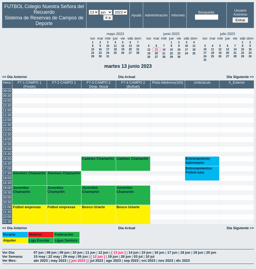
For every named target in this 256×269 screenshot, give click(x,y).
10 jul (150, 256)
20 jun (211, 252)
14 (137, 45)
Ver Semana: (12, 256)
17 (107, 49)
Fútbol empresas (27, 207)
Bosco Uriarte (93, 207)
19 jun (198, 252)
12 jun (103, 252)
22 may (54, 256)
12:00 (7, 120)
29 (92, 56)
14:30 (7, 144)
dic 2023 (183, 261)
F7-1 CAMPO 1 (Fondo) (29, 84)
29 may (69, 256)
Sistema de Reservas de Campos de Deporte (44, 20)
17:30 (7, 173)
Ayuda (136, 15)
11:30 (7, 115)
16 (100, 49)
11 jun (90, 252)
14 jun (133, 252)
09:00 (7, 91)
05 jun (83, 256)
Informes (178, 15)
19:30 (7, 192)
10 (107, 45)
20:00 (7, 197)
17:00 (7, 168)
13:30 (7, 134)
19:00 (7, 188)
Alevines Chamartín (29, 173)
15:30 (7, 154)
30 (100, 56)
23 (100, 52)
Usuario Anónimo (240, 12)
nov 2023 (165, 261)
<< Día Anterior (14, 77)
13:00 (7, 130)
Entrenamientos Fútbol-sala (199, 170)
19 (122, 49)
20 (130, 49)
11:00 (7, 110)
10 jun (78, 252)
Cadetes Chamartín (98, 159)
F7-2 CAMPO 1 (64, 82)
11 (115, 45)
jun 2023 (78, 261)
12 (122, 45)
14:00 (7, 139)
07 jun (39, 252)
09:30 (7, 96)
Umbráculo (202, 82)
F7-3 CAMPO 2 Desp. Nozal (99, 84)
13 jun (118, 252)
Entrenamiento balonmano (198, 161)
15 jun (146, 252)
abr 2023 (41, 261)
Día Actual (126, 77)
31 (107, 56)
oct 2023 (148, 261)
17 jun (172, 252)
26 (122, 52)
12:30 (7, 125)
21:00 (7, 207)
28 (137, 52)
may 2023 (58, 261)
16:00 (7, 159)
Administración (156, 15)
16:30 (7, 163)
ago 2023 (113, 261)
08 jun (51, 252)
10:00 (7, 100)
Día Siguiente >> (240, 77)
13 (130, 45)
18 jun (185, 252)
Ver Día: (8, 252)
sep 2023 (131, 261)
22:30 (7, 222)
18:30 (7, 183)
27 (130, 52)
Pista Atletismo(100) (167, 82)
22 (92, 52)
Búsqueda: (206, 12)
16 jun (159, 252)
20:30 (7, 202)
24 (107, 52)
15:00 (7, 149)
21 (137, 49)
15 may (39, 256)
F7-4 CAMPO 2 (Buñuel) (133, 84)
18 (115, 49)
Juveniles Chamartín (21, 190)
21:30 (7, 212)
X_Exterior (237, 82)
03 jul (138, 256)
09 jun (64, 252)
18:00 (7, 178)
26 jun (126, 256)
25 (115, 52)
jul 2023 (96, 261)
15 (92, 49)
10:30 (7, 105)
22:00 (7, 217)
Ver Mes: (9, 261)
